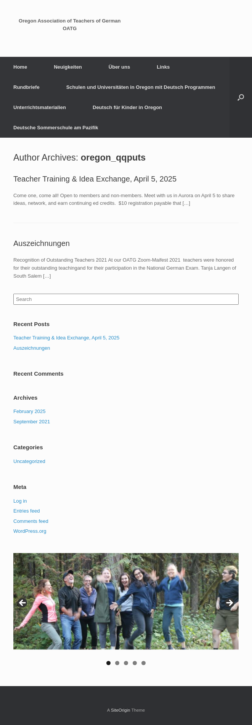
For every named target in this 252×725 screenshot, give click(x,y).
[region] (126, 613)
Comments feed (30, 521)
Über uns (119, 67)
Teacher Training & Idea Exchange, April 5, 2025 (95, 179)
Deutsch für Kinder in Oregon (127, 107)
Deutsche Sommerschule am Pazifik (55, 127)
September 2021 (31, 421)
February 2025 (29, 411)
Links (163, 67)
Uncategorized (29, 461)
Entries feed (26, 511)
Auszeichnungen (41, 243)
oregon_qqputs (113, 157)
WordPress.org (29, 531)
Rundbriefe (26, 87)
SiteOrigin (120, 710)
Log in (20, 501)
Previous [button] (23, 603)
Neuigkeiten (68, 67)
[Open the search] (241, 97)
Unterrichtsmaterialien (39, 107)
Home (20, 67)
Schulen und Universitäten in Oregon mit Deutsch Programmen (140, 87)
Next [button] (229, 603)
